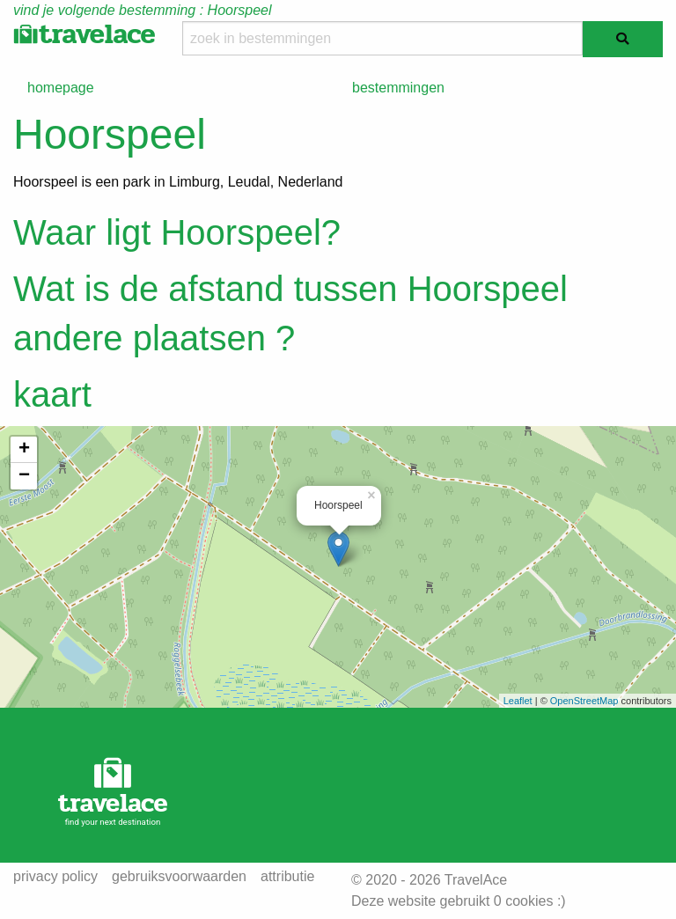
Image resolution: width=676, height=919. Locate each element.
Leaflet (518, 700)
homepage (60, 87)
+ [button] (24, 450)
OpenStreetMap (584, 700)
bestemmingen (398, 87)
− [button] (24, 476)
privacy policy (55, 877)
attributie (287, 877)
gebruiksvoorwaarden (179, 877)
